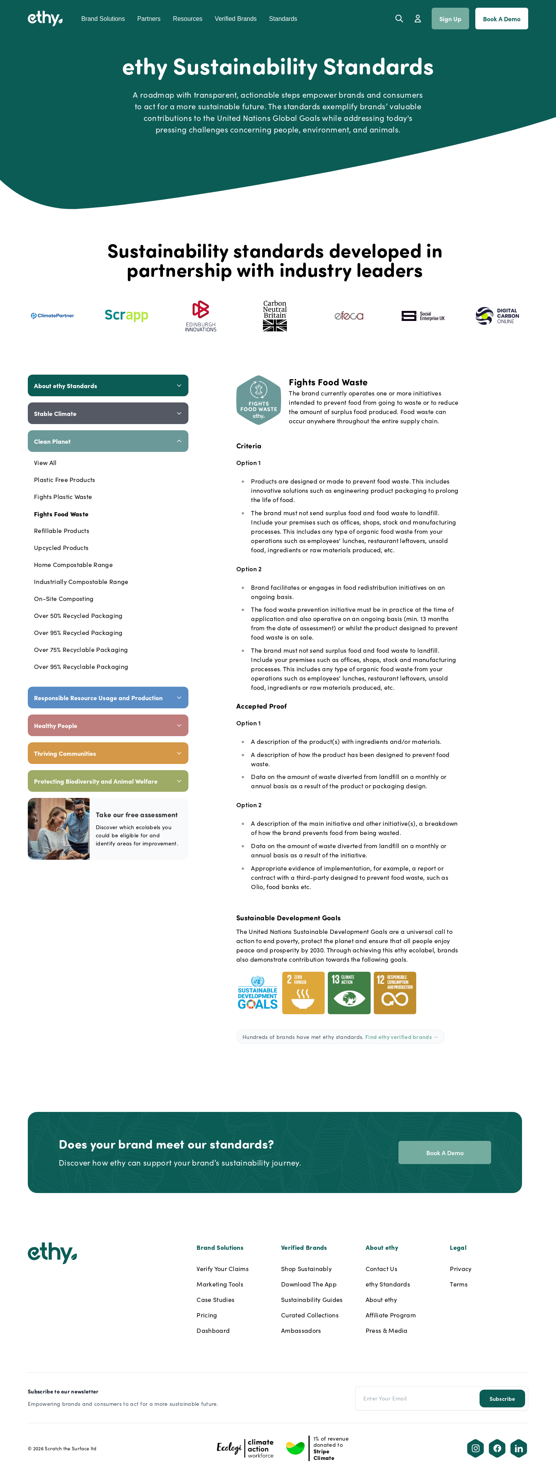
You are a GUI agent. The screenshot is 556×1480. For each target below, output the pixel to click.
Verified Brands (236, 18)
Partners (148, 18)
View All (45, 462)
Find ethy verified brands (402, 1036)
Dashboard (213, 1330)
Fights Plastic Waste (63, 496)
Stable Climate (108, 413)
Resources (187, 18)
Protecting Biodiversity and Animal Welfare (108, 781)
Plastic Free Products (64, 479)
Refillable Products (61, 530)
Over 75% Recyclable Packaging (81, 649)
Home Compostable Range (73, 564)
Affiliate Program (391, 1315)
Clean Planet (108, 441)
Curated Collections (310, 1315)
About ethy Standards (108, 385)
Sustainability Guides (312, 1299)
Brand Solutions (103, 18)
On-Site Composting (64, 598)
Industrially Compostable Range (81, 581)
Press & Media (387, 1330)
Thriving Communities (108, 753)
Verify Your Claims (223, 1268)
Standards (283, 18)
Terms (459, 1284)
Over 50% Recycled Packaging (78, 615)
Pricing (207, 1315)
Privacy (460, 1268)
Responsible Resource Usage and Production (108, 697)
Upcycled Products (61, 547)
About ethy (381, 1299)
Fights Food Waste (61, 513)
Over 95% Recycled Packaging (78, 632)
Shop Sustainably (306, 1268)
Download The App (309, 1284)
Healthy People (108, 725)
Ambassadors (301, 1330)
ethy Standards (388, 1284)
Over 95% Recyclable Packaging (81, 666)
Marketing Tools (220, 1284)
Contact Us (381, 1268)
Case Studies (215, 1299)
